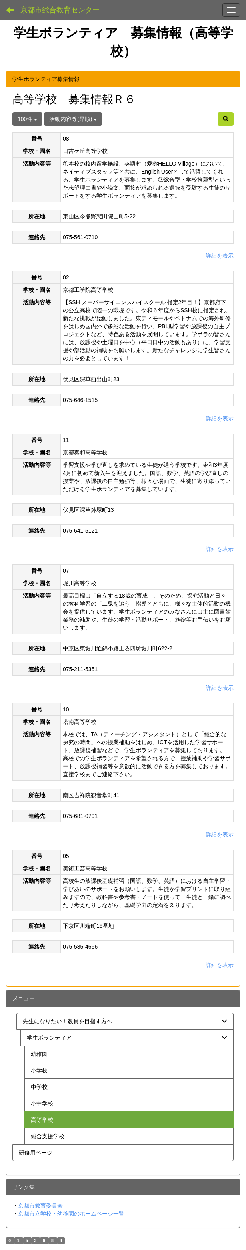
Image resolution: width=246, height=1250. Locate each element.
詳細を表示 (220, 255)
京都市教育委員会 (40, 1205)
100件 (27, 119)
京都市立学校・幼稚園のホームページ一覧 (71, 1213)
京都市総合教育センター (60, 10)
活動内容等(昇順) (73, 119)
